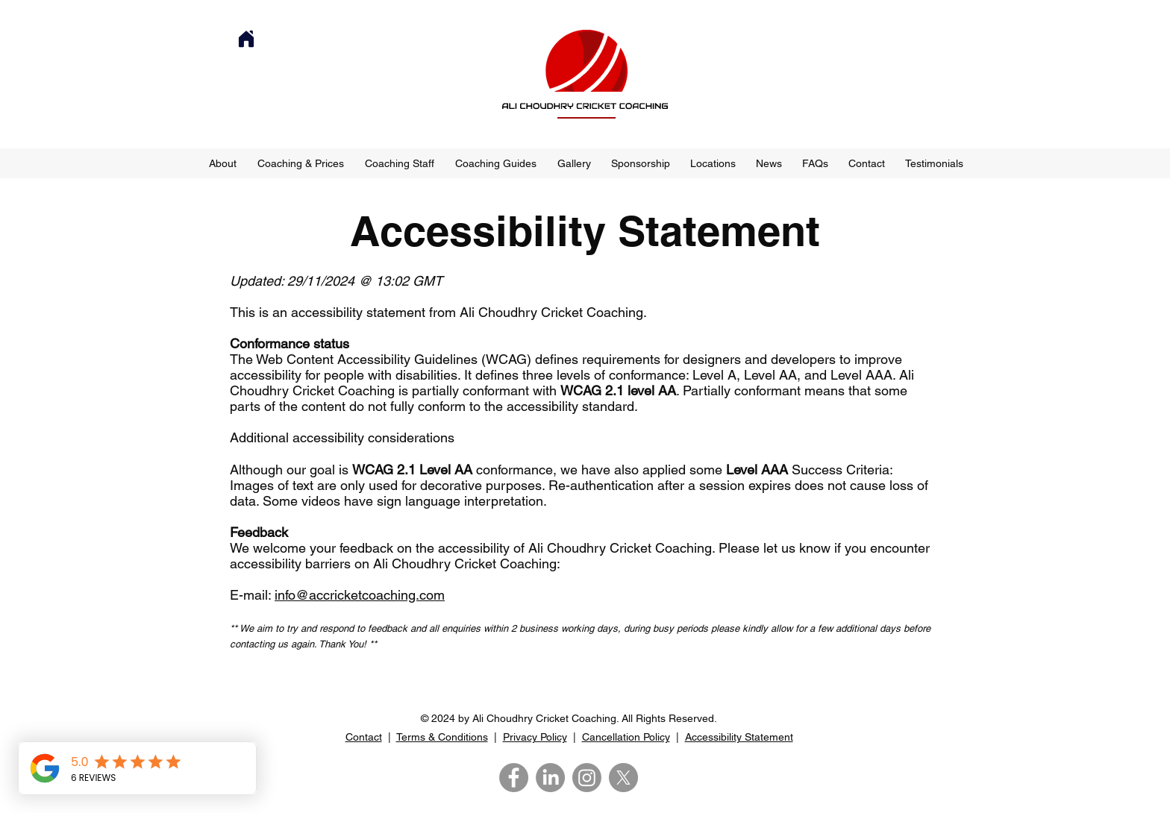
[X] (623, 777)
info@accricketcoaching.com (360, 595)
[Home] (246, 38)
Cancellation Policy (626, 737)
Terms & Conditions (442, 737)
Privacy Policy (535, 737)
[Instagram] (586, 777)
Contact (363, 737)
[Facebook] (513, 777)
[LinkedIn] (550, 777)
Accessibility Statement (739, 737)
